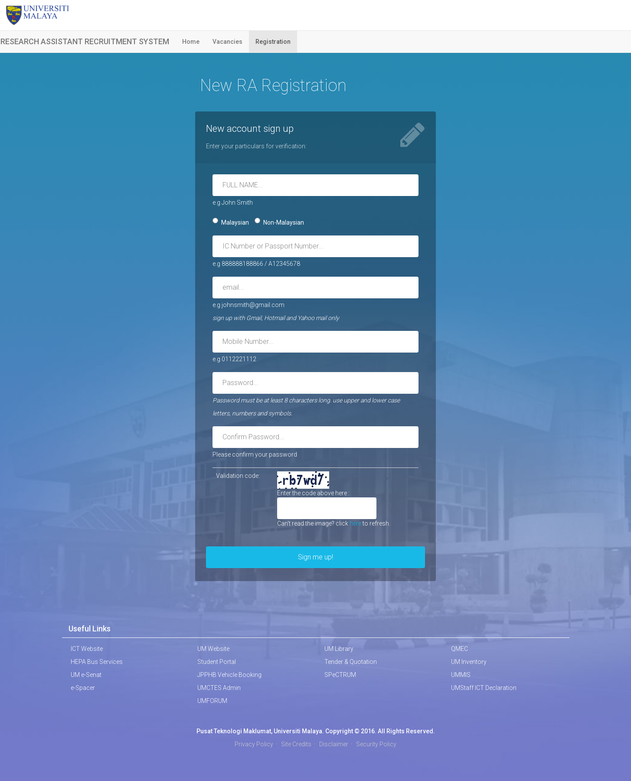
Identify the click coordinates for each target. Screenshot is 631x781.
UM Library (338, 648)
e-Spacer (83, 687)
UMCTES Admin (219, 687)
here (355, 523)
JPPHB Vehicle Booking (229, 674)
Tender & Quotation (350, 661)
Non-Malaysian (279, 222)
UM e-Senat (86, 674)
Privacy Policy (254, 744)
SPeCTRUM (340, 674)
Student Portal (216, 661)
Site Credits (296, 744)
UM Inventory (469, 661)
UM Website (213, 648)
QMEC (459, 648)
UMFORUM (212, 700)
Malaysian (231, 222)
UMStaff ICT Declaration (484, 687)
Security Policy (376, 744)
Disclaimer (333, 744)
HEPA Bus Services (97, 661)
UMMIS (461, 674)
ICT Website (87, 648)
